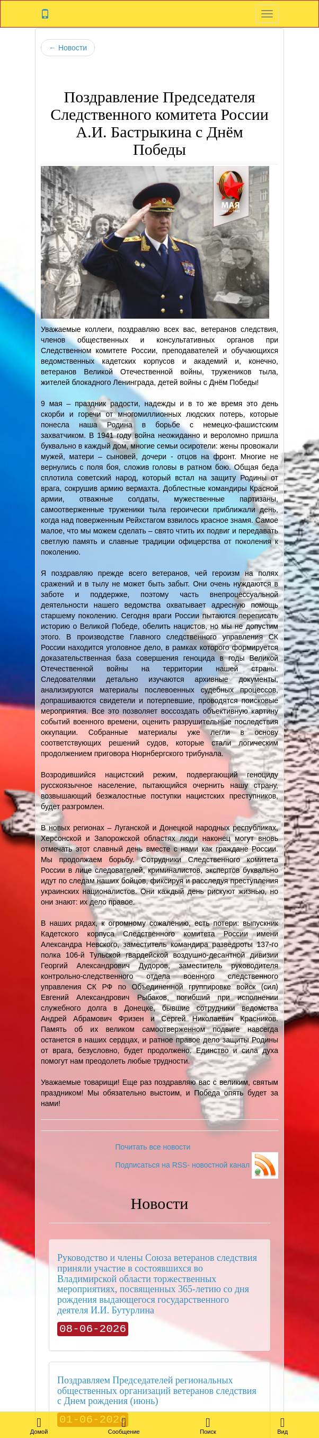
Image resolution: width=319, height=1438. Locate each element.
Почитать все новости (152, 1147)
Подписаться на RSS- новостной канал (196, 1165)
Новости (68, 47)
